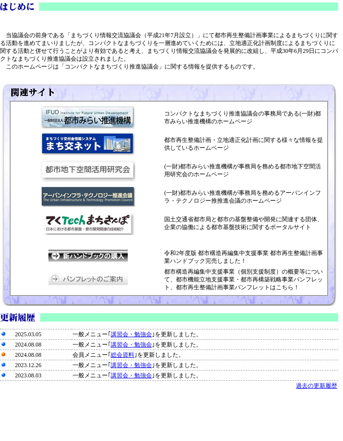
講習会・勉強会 (131, 334)
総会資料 (122, 354)
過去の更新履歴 (316, 385)
